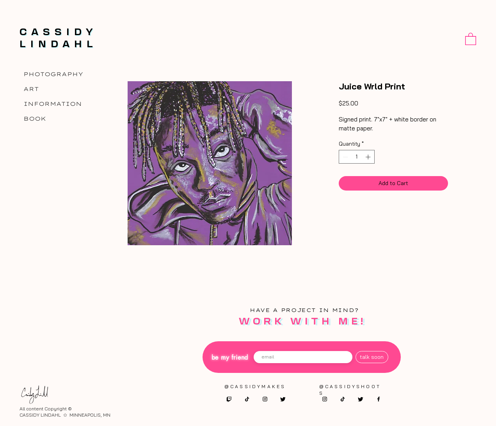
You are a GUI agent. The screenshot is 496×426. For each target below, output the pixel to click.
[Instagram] (265, 399)
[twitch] (229, 399)
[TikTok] (247, 399)
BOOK (34, 118)
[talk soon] (372, 357)
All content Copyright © (46, 409)
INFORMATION (52, 103)
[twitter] (283, 399)
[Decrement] (344, 157)
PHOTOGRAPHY (53, 74)
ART (31, 89)
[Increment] (368, 157)
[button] (470, 38)
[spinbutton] (356, 157)
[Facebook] (378, 399)
